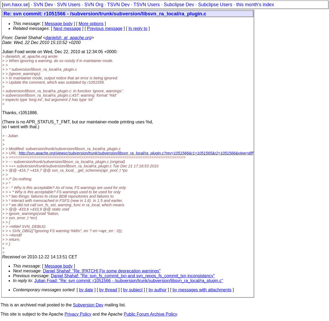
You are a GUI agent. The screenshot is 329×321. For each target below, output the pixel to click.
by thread (108, 290)
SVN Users (68, 4)
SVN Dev (43, 4)
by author (157, 290)
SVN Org (93, 4)
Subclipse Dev (179, 4)
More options (91, 23)
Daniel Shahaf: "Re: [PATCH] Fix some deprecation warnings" (102, 271)
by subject (133, 290)
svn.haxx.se (15, 4)
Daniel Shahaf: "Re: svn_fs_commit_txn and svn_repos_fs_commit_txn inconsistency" (133, 275)
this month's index (255, 4)
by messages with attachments (201, 290)
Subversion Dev (88, 305)
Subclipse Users (215, 4)
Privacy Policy (77, 314)
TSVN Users (146, 4)
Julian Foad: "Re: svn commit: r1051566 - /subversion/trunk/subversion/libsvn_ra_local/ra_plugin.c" (128, 280)
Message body (58, 23)
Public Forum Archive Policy (150, 314)
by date (86, 290)
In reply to (138, 28)
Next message (67, 28)
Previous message (105, 28)
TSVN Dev (118, 4)
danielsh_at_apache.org (69, 37)
